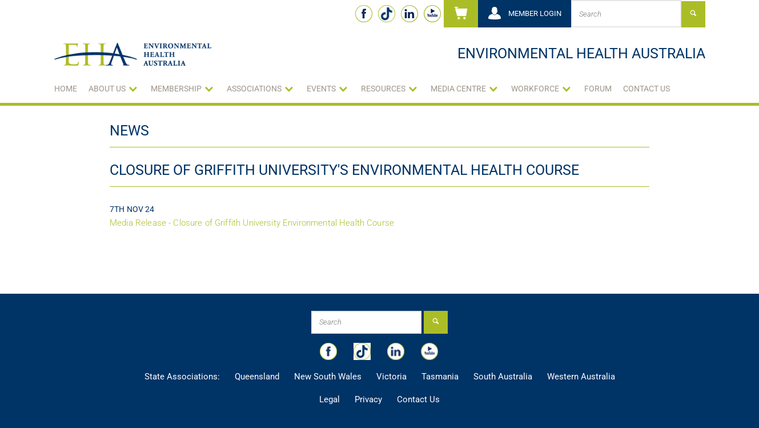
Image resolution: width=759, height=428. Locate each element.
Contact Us (646, 88)
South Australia (502, 376)
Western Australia (581, 376)
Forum (598, 88)
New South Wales (328, 376)
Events (321, 88)
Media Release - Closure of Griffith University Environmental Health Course (252, 223)
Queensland (257, 376)
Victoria (391, 376)
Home (65, 88)
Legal (329, 399)
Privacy (368, 399)
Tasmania (440, 376)
